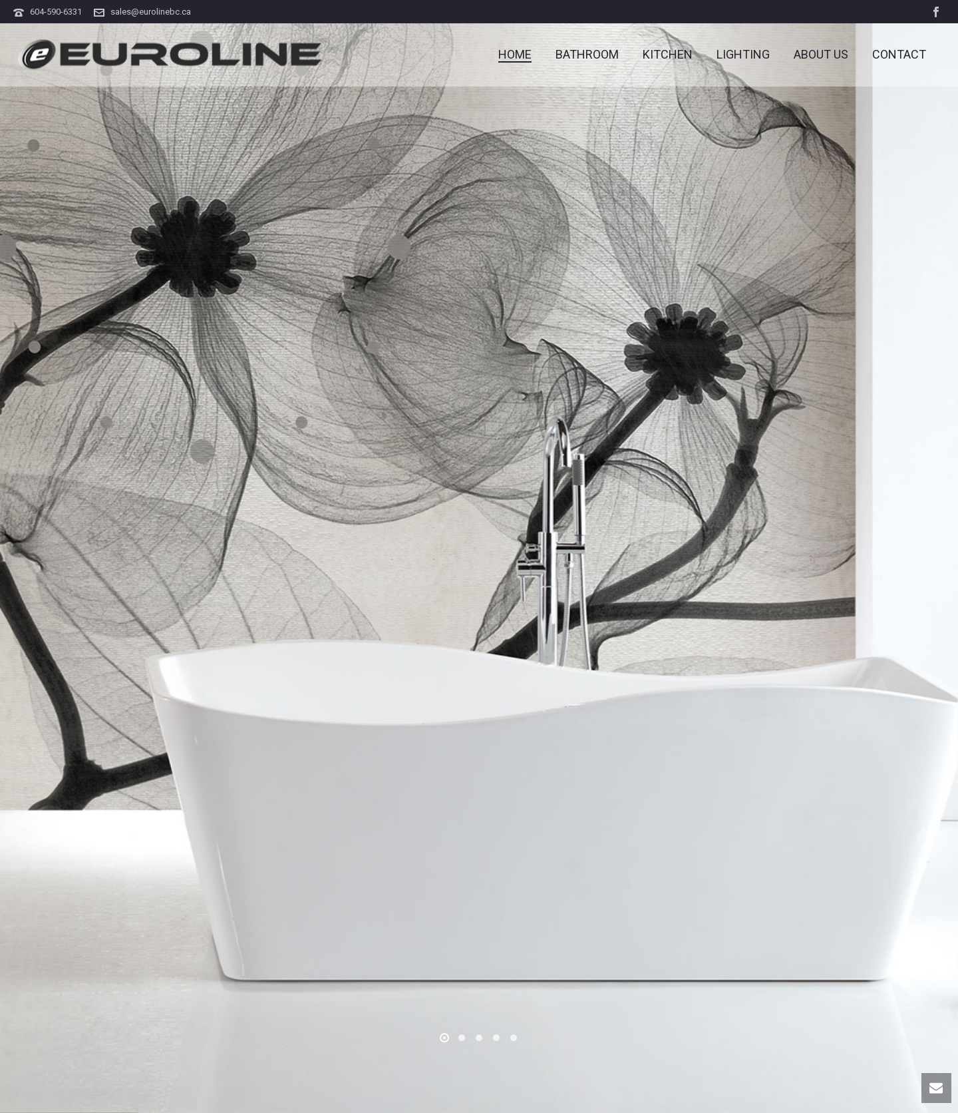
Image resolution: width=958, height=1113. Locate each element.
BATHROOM (587, 54)
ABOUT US (821, 54)
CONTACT (899, 54)
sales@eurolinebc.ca (150, 12)
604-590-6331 (56, 12)
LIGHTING (743, 54)
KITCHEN (668, 54)
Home (515, 54)
